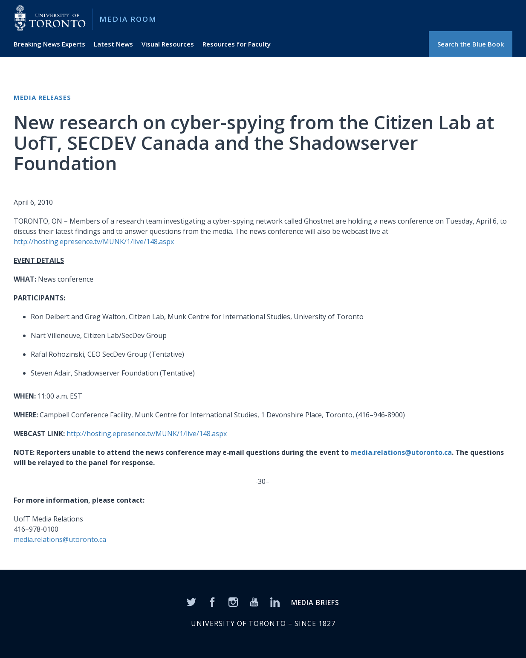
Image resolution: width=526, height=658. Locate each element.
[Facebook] (212, 601)
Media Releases (42, 97)
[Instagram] (233, 601)
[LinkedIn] (275, 601)
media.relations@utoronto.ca (401, 452)
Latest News (113, 44)
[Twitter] (191, 601)
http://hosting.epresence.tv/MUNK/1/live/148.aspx (94, 241)
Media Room (128, 19)
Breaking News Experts (49, 44)
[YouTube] (254, 601)
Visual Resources (168, 44)
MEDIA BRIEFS (315, 602)
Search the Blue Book (470, 44)
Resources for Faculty (236, 44)
